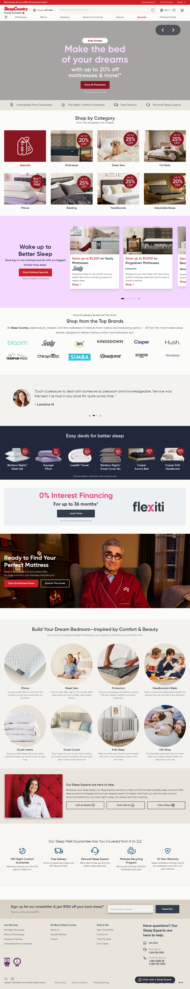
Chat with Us (126, 805)
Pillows (43, 17)
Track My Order (104, 939)
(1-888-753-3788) (157, 964)
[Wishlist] (174, 10)
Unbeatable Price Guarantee (18, 944)
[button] (162, 30)
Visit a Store (166, 805)
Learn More (76, 513)
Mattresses (21, 17)
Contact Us (102, 935)
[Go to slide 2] (126, 298)
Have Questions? (148, 2)
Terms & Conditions (79, 983)
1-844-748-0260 (156, 952)
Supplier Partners (58, 935)
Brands (120, 17)
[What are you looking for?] (152, 10)
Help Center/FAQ (105, 930)
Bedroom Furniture (93, 17)
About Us (54, 930)
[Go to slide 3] (129, 298)
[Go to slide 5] (134, 298)
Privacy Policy (60, 983)
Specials (141, 17)
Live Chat (153, 943)
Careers (54, 939)
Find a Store (102, 944)
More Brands (172, 355)
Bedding (64, 17)
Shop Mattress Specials (35, 272)
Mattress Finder (168, 17)
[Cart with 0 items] (182, 10)
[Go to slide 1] (122, 298)
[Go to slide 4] (131, 298)
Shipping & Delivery (13, 939)
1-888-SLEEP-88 (156, 961)
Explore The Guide (55, 583)
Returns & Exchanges (14, 935)
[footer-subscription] (167, 909)
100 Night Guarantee (14, 930)
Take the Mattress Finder (21, 583)
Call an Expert (85, 805)
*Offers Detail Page (101, 983)
